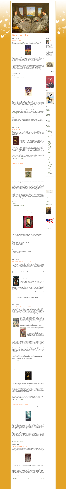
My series (47, 201)
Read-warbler (20, 35)
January (49, 173)
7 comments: (22, 441)
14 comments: (22, 77)
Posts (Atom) (30, 481)
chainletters (13, 75)
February (49, 172)
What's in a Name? (33, 165)
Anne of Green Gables (17, 163)
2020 (48, 115)
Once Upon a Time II (23, 43)
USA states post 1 (48, 225)
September (49, 135)
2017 (48, 119)
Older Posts (42, 478)
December (49, 131)
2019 (48, 116)
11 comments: (22, 158)
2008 (48, 130)
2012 (48, 125)
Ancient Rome (48, 197)
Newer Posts (15, 478)
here (29, 138)
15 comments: (22, 124)
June (49, 138)
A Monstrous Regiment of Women (20, 404)
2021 (48, 114)
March (49, 142)
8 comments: (22, 399)
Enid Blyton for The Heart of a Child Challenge (23, 306)
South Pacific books (49, 204)
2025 (48, 109)
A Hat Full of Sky (16, 40)
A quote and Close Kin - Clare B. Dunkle (22, 261)
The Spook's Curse (16, 129)
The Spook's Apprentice (17, 365)
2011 (48, 126)
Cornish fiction (48, 198)
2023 (48, 111)
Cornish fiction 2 (48, 200)
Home (28, 478)
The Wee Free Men (16, 82)
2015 (48, 121)
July (48, 137)
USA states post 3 (48, 228)
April (48, 141)
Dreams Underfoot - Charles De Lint (20, 446)
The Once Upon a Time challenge (20, 210)
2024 (48, 110)
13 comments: (22, 360)
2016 (48, 120)
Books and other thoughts (15, 112)
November (49, 132)
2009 (48, 129)
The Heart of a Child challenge (36, 308)
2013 (48, 124)
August (49, 136)
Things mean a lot (14, 203)
